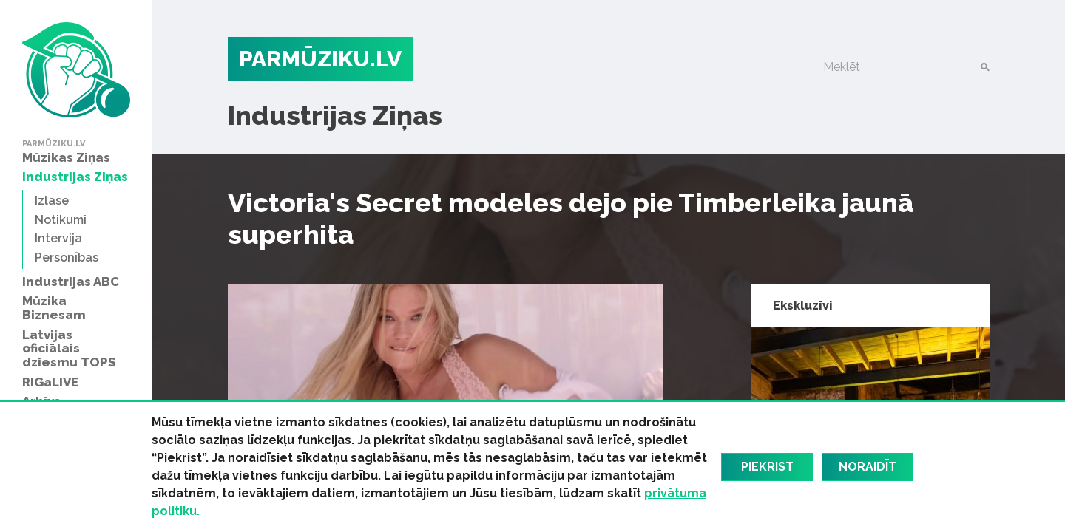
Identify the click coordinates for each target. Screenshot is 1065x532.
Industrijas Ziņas (335, 115)
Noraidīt (867, 467)
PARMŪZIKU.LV (320, 59)
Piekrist (767, 467)
